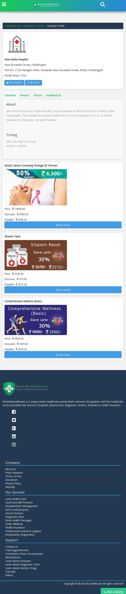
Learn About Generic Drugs (21, 568)
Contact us (11, 546)
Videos (9, 575)
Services (24, 95)
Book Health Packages (18, 520)
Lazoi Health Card (15, 499)
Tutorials (10, 571)
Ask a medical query (16, 509)
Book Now (63, 225)
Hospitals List (13, 26)
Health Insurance (15, 527)
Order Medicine (14, 524)
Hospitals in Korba (33, 26)
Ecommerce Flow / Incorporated (24, 553)
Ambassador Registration (20, 534)
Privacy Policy (13, 483)
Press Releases (14, 472)
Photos (38, 95)
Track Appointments (17, 550)
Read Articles (12, 557)
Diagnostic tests (14, 516)
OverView (10, 95)
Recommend (14, 82)
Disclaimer (11, 479)
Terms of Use (13, 476)
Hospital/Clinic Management (21, 506)
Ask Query (33, 82)
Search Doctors (14, 513)
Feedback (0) (53, 95)
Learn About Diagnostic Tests (22, 564)
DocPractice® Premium (19, 502)
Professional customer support (23, 531)
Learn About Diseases (18, 561)
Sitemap (10, 487)
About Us (10, 469)
